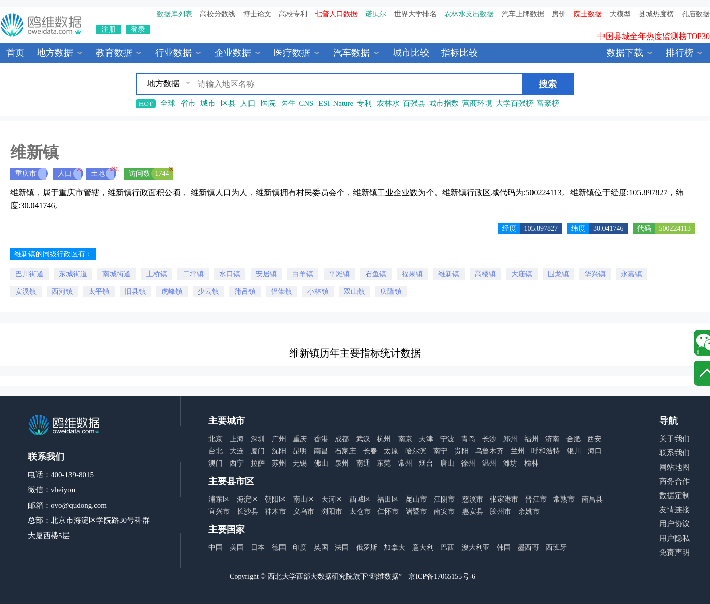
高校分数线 (217, 14)
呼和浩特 (545, 451)
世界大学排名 (415, 14)
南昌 (321, 451)
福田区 (388, 499)
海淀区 (247, 499)
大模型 (620, 14)
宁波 (447, 439)
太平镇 (99, 291)
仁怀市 (388, 511)
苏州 (279, 463)
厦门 (258, 451)
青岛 (468, 439)
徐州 (468, 463)
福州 (531, 439)
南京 (405, 439)
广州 (279, 439)
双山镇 (354, 291)
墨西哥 (528, 547)
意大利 (423, 547)
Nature (343, 103)
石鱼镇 (375, 274)
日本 (258, 547)
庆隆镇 (391, 291)
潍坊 (510, 463)
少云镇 (208, 291)
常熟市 (564, 499)
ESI (324, 103)
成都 (342, 439)
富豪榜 (548, 103)
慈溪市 (472, 499)
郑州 (510, 439)
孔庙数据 (696, 14)
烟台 (426, 463)
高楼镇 (485, 274)
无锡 (300, 463)
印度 (300, 547)
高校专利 (293, 14)
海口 (595, 451)
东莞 (384, 463)
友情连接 (674, 510)
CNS (306, 103)
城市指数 (444, 103)
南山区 (303, 499)
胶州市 (500, 511)
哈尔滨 (416, 451)
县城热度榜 (656, 14)
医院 (268, 103)
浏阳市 (331, 511)
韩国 (503, 547)
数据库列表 (174, 14)
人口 (248, 103)
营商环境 (477, 103)
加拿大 (394, 547)
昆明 (300, 451)
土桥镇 (156, 274)
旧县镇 (135, 291)
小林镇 (318, 291)
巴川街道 (29, 274)
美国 (237, 547)
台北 (215, 451)
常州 (405, 463)
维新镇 (448, 274)
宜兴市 (219, 511)
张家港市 (504, 499)
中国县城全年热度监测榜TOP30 (653, 42)
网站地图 (674, 467)
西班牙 (556, 547)
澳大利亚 (476, 547)
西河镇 (62, 291)
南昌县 (592, 499)
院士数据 (588, 14)
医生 (288, 103)
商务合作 (674, 481)
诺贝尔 (375, 14)
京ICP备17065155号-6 (441, 576)
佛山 (321, 463)
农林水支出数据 (469, 14)
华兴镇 (595, 274)
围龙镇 (558, 274)
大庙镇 (521, 274)
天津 (426, 439)
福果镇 (412, 274)
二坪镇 (193, 274)
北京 (215, 439)
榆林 (531, 463)
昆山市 (416, 499)
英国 (321, 547)
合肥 (573, 439)
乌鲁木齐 (489, 451)
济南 (552, 439)
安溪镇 (26, 291)
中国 (215, 547)
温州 (489, 463)
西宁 (237, 463)
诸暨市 (416, 511)
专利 (364, 103)
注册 (108, 29)
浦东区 (219, 499)
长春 (370, 451)
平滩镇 (339, 274)
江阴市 (444, 499)
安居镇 (266, 274)
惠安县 (472, 511)
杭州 (384, 439)
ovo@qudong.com (79, 505)
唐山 (447, 463)
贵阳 (461, 451)
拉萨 (258, 463)
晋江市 (536, 499)
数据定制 (674, 495)
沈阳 (279, 451)
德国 (279, 547)
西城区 (360, 499)
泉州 (342, 463)
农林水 (388, 103)
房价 (559, 14)
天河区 (331, 499)
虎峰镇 (172, 291)
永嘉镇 (631, 274)
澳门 (215, 463)
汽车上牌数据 (523, 14)
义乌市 (303, 511)
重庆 (300, 439)
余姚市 (529, 511)
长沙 (489, 439)
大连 (237, 451)
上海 (237, 439)
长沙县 (247, 511)
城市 (208, 103)
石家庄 (345, 451)
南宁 (440, 451)
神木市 (275, 511)
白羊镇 (302, 274)
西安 (594, 439)
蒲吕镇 (245, 291)
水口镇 (229, 274)
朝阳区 (275, 499)
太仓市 (360, 511)
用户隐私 (674, 538)
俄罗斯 (366, 547)
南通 (363, 463)
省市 (188, 103)
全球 (167, 103)
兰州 (518, 451)
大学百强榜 (514, 103)
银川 (574, 451)
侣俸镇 (281, 291)
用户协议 (674, 524)
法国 (342, 547)
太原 (391, 451)
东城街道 (73, 274)
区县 (228, 103)
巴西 (447, 547)
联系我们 (674, 453)
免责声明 (674, 552)
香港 (321, 439)
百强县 (414, 103)
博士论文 (257, 14)
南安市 (444, 511)
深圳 (258, 439)
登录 (138, 29)
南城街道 (116, 274)
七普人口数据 (336, 14)
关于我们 (674, 439)
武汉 (363, 439)
